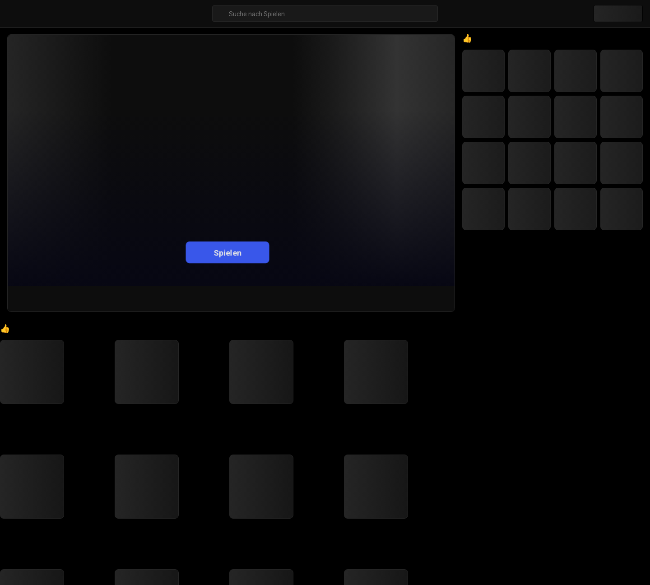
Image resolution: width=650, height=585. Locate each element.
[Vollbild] (420, 298)
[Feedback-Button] (442, 299)
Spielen (227, 252)
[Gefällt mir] (329, 299)
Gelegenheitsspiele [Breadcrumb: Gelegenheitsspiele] (57, 336)
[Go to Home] (17, 336)
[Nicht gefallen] (353, 299)
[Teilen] (398, 299)
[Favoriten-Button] (376, 299)
